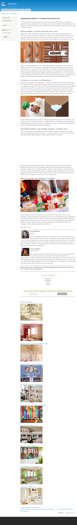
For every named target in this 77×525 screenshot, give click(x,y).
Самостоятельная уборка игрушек (29, 425)
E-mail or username (7, 20)
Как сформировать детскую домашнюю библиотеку (33, 405)
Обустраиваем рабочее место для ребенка (31, 384)
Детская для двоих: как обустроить (29, 323)
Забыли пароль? (7, 32)
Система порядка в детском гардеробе (30, 466)
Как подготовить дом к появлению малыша (31, 364)
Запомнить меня (7, 30)
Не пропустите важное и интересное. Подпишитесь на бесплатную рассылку (48, 291)
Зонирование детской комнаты (28, 487)
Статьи (21, 10)
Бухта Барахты (13, 13)
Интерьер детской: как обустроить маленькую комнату (34, 343)
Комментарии (61, 512)
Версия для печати (70, 512)
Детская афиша (14, 10)
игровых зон (51, 216)
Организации (5, 10)
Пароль (5, 25)
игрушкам (32, 214)
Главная (3, 13)
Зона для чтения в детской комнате (29, 446)
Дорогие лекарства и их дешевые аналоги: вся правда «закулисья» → (38, 509)
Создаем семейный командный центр (29, 507)
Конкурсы (27, 10)
